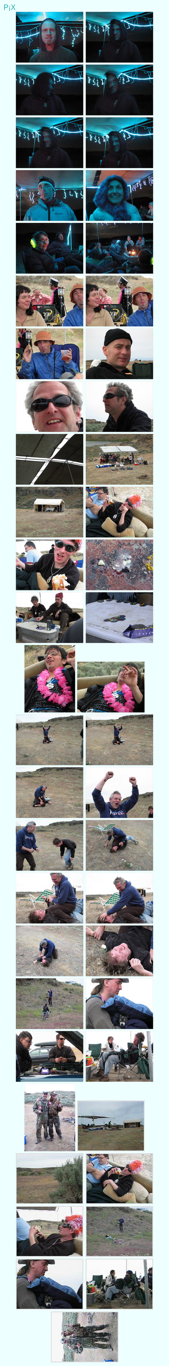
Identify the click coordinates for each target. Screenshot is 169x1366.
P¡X (10, 7)
